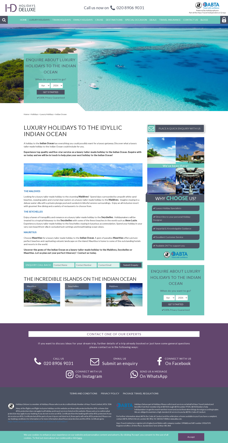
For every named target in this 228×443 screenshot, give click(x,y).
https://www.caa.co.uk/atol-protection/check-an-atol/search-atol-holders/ (38, 421)
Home (26, 114)
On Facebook (178, 363)
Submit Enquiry (130, 265)
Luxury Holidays (47, 114)
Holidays (34, 114)
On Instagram (88, 376)
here (79, 437)
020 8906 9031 (130, 7)
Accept (191, 437)
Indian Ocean (61, 114)
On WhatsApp (153, 376)
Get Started (50, 92)
